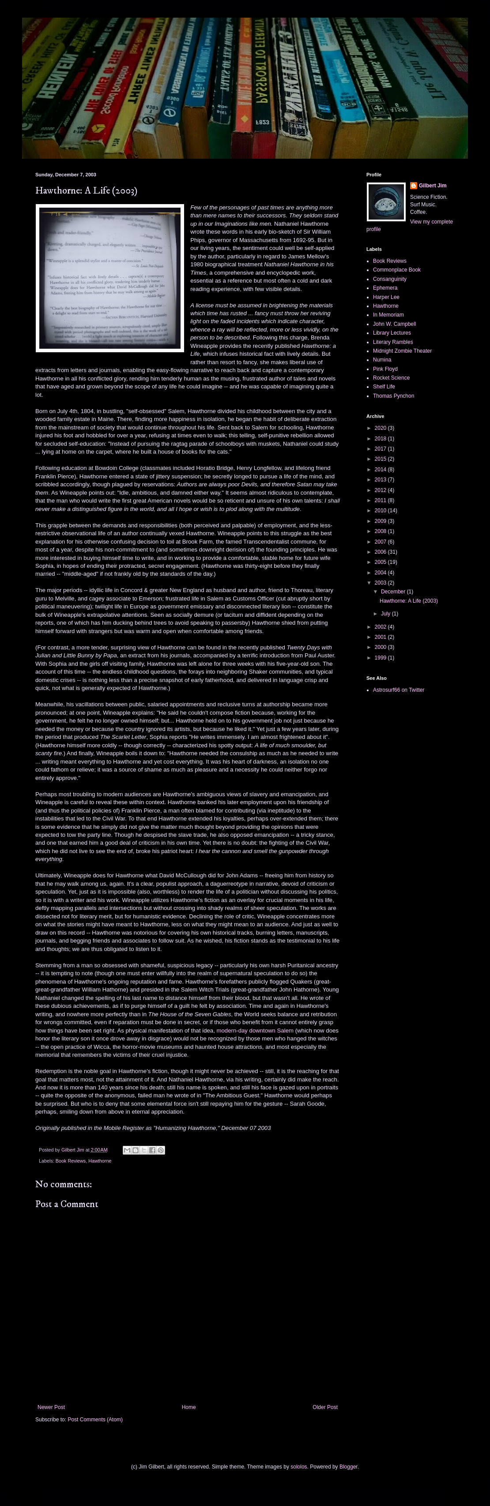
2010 (381, 510)
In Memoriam (388, 315)
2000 (381, 647)
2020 (381, 428)
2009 (381, 521)
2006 (381, 552)
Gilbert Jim (433, 186)
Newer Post (51, 1407)
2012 (381, 490)
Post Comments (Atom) (95, 1420)
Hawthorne (99, 1160)
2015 (381, 459)
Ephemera (385, 288)
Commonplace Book (397, 270)
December (394, 592)
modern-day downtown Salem (255, 1030)
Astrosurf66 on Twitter (399, 690)
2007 (381, 542)
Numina (382, 360)
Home (189, 1407)
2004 (381, 573)
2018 (381, 439)
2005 (381, 562)
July (386, 614)
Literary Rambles (393, 342)
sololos (298, 1467)
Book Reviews (71, 1160)
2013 (381, 480)
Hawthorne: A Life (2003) (409, 601)
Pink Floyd (385, 369)
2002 (381, 627)
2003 (381, 583)
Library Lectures (392, 333)
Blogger (348, 1467)
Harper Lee (386, 297)
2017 (381, 449)
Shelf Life (384, 387)
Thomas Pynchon (393, 396)
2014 (381, 469)
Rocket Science (391, 378)
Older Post (325, 1407)
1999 (381, 658)
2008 (381, 531)
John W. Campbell (394, 324)
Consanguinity (390, 279)
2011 (381, 500)
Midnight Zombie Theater (402, 351)
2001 (381, 637)
